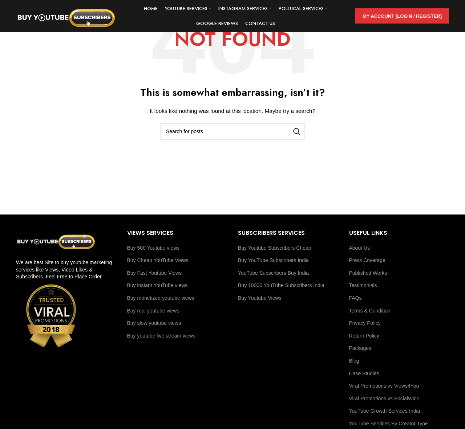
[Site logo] (67, 16)
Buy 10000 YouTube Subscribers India (281, 285)
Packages (360, 348)
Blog (354, 361)
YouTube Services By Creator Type (388, 423)
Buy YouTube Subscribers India (273, 260)
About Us (359, 248)
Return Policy (364, 336)
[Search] (232, 131)
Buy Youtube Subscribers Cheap (274, 248)
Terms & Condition (370, 311)
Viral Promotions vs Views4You (384, 386)
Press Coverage (367, 260)
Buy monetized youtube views (160, 298)
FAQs (355, 298)
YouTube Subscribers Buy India (273, 273)
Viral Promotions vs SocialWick (384, 398)
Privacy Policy (365, 323)
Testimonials (363, 285)
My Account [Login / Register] (402, 16)
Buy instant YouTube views (157, 285)
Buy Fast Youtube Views (154, 273)
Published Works (368, 273)
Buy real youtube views (153, 311)
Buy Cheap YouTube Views (158, 260)
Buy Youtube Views (260, 298)
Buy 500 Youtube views (153, 248)
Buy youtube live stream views (161, 336)
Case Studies (364, 373)
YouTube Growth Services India (384, 411)
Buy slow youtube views (154, 323)
